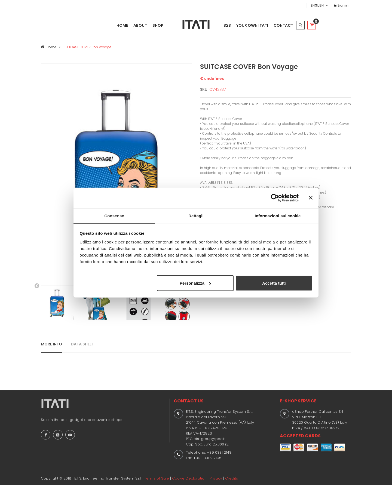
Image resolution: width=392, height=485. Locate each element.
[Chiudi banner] (311, 198)
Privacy (216, 478)
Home (122, 25)
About (140, 25)
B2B (227, 25)
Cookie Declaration (189, 478)
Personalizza (195, 283)
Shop (157, 25)
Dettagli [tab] (196, 215)
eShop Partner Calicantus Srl (317, 411)
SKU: (204, 89)
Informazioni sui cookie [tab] (278, 215)
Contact (283, 25)
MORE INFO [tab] (51, 344)
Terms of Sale (156, 478)
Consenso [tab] (114, 215)
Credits (231, 478)
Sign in (341, 5)
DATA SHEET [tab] (82, 344)
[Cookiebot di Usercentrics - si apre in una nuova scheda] (275, 198)
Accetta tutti (274, 283)
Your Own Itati (252, 25)
